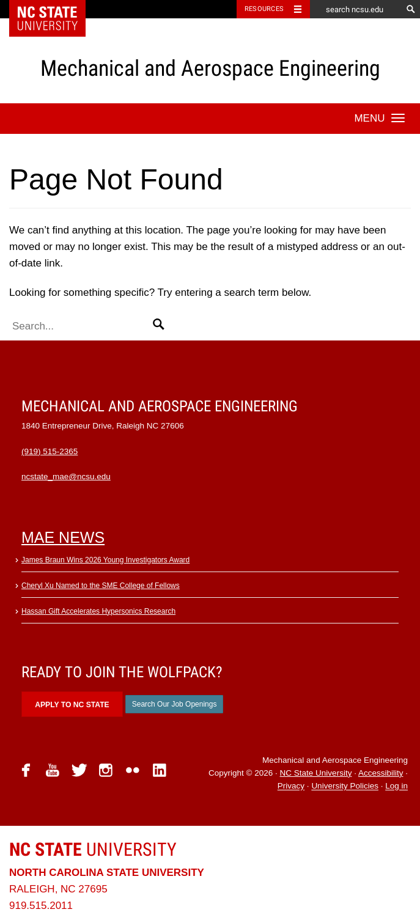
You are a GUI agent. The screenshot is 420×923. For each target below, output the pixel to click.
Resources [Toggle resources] (264, 9)
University (93, 849)
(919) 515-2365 (49, 451)
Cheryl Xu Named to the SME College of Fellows (100, 585)
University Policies (344, 786)
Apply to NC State (72, 705)
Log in (396, 786)
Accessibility (380, 773)
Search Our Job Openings (174, 704)
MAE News (63, 537)
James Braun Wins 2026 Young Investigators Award (105, 560)
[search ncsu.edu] (356, 9)
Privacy (291, 786)
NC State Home (55, 9)
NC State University (316, 773)
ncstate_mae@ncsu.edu (66, 476)
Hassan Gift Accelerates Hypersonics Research (98, 611)
